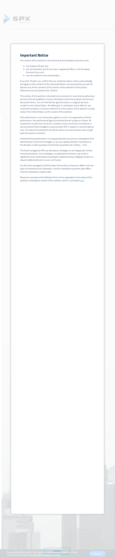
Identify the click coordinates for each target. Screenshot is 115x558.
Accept (57, 551)
